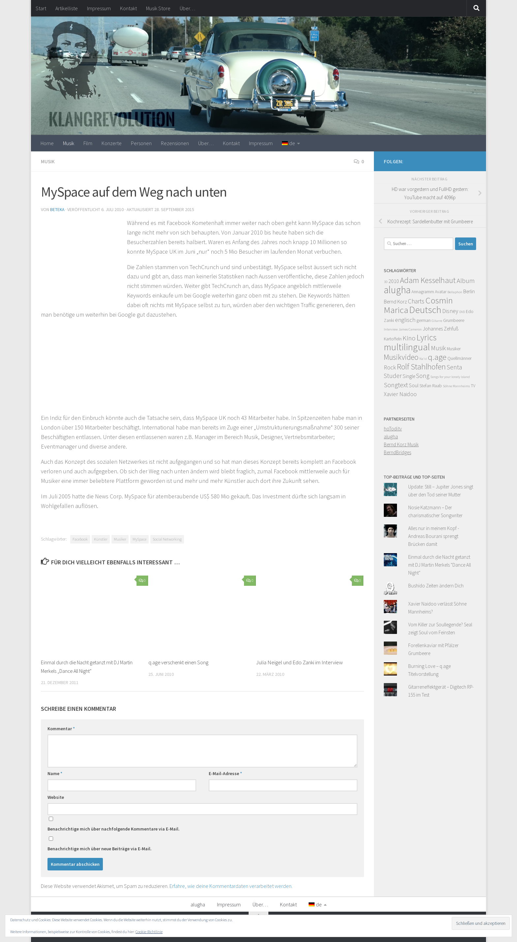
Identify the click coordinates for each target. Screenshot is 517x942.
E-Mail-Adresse (225, 773)
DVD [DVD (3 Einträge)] (462, 312)
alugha (391, 436)
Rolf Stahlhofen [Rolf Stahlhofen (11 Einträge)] (421, 366)
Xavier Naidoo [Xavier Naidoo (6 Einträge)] (400, 394)
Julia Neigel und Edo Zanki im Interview (299, 661)
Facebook (80, 538)
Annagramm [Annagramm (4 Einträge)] (422, 292)
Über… (187, 8)
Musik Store (158, 8)
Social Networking (167, 538)
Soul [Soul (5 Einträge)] (413, 385)
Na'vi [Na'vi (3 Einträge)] (423, 359)
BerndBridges (397, 452)
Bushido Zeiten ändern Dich (436, 585)
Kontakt (128, 8)
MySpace (139, 538)
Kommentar (61, 728)
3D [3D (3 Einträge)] (385, 282)
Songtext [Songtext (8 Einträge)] (396, 385)
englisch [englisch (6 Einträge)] (405, 320)
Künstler (100, 538)
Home (47, 143)
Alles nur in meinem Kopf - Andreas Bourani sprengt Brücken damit (433, 536)
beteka (57, 209)
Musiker (120, 538)
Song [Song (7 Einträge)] (422, 376)
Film (87, 143)
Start (41, 8)
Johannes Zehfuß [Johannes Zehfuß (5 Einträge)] (440, 329)
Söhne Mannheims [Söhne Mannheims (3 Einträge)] (456, 386)
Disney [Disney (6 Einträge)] (450, 311)
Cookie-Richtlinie (149, 931)
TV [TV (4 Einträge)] (473, 386)
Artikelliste (66, 8)
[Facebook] (472, 160)
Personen (141, 143)
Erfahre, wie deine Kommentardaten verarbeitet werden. (230, 885)
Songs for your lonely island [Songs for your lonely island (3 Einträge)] (450, 377)
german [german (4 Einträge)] (423, 320)
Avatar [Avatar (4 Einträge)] (440, 292)
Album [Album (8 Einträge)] (466, 280)
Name (54, 773)
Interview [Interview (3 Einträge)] (391, 329)
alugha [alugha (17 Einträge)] (397, 290)
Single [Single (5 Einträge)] (409, 376)
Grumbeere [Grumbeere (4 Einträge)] (453, 320)
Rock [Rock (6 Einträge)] (390, 367)
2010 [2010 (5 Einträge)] (393, 281)
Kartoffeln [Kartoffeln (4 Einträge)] (393, 339)
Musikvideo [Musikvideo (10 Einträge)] (401, 357)
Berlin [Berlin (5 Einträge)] (469, 291)
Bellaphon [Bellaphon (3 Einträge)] (454, 292)
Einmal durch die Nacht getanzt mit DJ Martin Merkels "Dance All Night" (439, 565)
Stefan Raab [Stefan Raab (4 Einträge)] (430, 386)
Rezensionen (175, 143)
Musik (68, 143)
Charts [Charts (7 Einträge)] (416, 301)
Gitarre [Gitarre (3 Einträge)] (437, 321)
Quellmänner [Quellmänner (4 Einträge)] (459, 358)
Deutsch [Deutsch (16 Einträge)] (425, 310)
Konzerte (112, 143)
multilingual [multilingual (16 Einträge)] (407, 347)
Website (55, 797)
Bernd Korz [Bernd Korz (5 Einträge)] (395, 301)
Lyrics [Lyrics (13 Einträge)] (426, 337)
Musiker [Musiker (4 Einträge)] (454, 349)
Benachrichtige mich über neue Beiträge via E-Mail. (99, 848)
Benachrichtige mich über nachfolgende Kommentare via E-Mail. (113, 828)
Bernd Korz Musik (401, 444)
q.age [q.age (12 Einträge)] (437, 357)
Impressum (99, 8)
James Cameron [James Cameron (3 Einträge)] (410, 329)
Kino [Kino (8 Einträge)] (409, 338)
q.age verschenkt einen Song (180, 661)
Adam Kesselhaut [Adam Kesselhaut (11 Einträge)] (428, 280)
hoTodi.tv (393, 428)
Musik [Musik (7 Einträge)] (438, 348)
